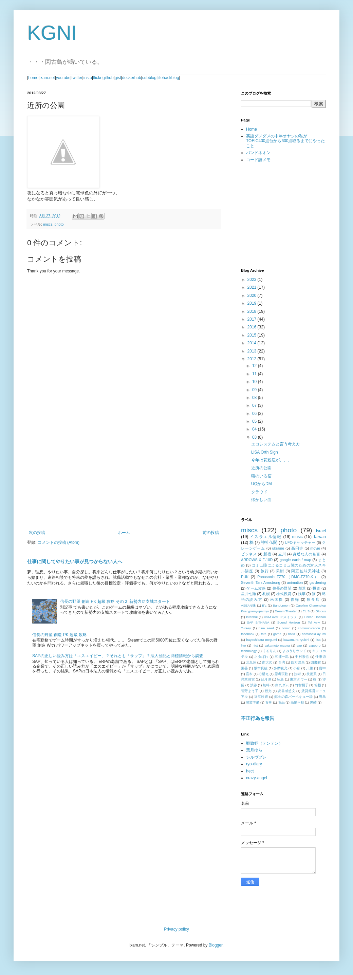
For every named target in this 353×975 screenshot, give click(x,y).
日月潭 (266, 679)
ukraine (278, 548)
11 (255, 373)
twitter (77, 77)
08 (255, 397)
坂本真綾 (261, 668)
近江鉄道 (261, 697)
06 (255, 413)
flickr (97, 77)
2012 (252, 359)
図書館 (316, 662)
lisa (318, 640)
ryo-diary (254, 764)
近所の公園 (261, 467)
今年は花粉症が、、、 (271, 460)
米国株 (276, 599)
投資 (316, 588)
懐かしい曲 (261, 499)
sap (299, 645)
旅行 (265, 571)
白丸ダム (282, 685)
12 (255, 365)
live (243, 645)
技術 (297, 674)
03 (255, 437)
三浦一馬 (282, 656)
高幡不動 (297, 702)
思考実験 (281, 674)
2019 (252, 303)
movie (315, 548)
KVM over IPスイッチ (280, 617)
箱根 (317, 685)
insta (87, 77)
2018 (252, 311)
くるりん (269, 651)
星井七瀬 (248, 594)
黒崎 (313, 702)
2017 (252, 319)
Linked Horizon (315, 617)
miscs (48, 224)
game (277, 634)
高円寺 (297, 548)
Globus (321, 611)
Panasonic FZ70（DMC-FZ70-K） (288, 577)
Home (251, 129)
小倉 (296, 668)
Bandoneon (281, 605)
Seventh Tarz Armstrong (260, 582)
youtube (63, 77)
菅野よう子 (250, 691)
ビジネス (249, 554)
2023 (252, 279)
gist (118, 77)
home (33, 77)
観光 (268, 691)
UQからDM (261, 483)
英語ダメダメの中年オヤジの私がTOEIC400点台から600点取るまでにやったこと (285, 141)
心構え (264, 674)
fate (263, 634)
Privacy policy (176, 929)
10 (255, 381)
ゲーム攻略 (255, 588)
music (297, 536)
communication (309, 628)
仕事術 (320, 656)
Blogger (216, 945)
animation (295, 582)
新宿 (267, 554)
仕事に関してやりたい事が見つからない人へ (74, 561)
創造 (302, 588)
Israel (321, 531)
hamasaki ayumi (314, 634)
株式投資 (283, 594)
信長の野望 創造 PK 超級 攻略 (59, 634)
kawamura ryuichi (296, 640)
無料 (266, 685)
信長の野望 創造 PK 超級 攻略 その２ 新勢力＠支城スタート (115, 601)
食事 (268, 702)
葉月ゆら (254, 750)
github (108, 77)
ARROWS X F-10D (257, 560)
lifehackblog (168, 77)
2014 (252, 343)
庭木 (249, 674)
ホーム (124, 532)
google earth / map (295, 560)
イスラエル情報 (266, 536)
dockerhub (131, 77)
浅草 (301, 594)
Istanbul (252, 617)
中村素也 (302, 656)
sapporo (314, 645)
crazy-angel (256, 778)
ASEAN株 (248, 605)
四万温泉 (297, 662)
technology (249, 651)
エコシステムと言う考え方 (275, 444)
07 (255, 405)
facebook (247, 634)
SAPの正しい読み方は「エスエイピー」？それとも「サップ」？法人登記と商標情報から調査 (117, 655)
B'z (264, 605)
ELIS (306, 611)
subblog (149, 77)
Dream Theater (286, 611)
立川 (282, 554)
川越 (309, 668)
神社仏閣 (269, 542)
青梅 (295, 599)
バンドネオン (258, 152)
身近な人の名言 (306, 554)
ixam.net (47, 77)
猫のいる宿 (261, 476)
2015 (252, 335)
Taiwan (319, 536)
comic (286, 628)
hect (250, 771)
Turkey (246, 628)
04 (255, 429)
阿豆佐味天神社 (305, 571)
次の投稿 (37, 532)
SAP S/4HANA (258, 622)
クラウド (259, 492)
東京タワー (298, 679)
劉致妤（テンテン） (264, 743)
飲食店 (313, 599)
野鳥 (322, 697)
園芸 (244, 668)
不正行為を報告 (257, 718)
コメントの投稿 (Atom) (58, 542)
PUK (244, 577)
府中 (322, 668)
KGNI (52, 32)
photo (59, 224)
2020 (252, 295)
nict (255, 645)
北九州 (251, 662)
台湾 (281, 662)
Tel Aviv (314, 622)
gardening (318, 582)
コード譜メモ (258, 159)
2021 (252, 287)
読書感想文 (286, 691)
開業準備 (252, 702)
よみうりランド (294, 651)
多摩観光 (280, 668)
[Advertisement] (124, 474)
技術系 (311, 674)
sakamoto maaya (277, 645)
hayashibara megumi (261, 640)
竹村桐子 (302, 685)
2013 (252, 351)
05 (255, 421)
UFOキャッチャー (300, 542)
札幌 (266, 594)
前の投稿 (211, 532)
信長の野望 (282, 588)
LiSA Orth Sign (264, 452)
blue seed (266, 628)
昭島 (280, 679)
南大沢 (267, 662)
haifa (291, 634)
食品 (281, 702)
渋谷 (253, 685)
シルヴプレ (256, 757)
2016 (252, 327)
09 (255, 389)
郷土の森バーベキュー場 (293, 697)
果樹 (280, 571)
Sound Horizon (288, 622)
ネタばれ (261, 656)
